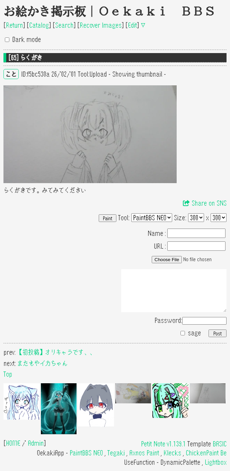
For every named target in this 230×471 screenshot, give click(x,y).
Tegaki (116, 452)
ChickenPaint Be (206, 452)
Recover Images (101, 25)
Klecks (172, 452)
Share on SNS (205, 203)
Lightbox (216, 462)
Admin (36, 443)
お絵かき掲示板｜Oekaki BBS (109, 11)
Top (7, 374)
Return (14, 25)
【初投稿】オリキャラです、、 (56, 352)
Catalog (39, 25)
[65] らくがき (25, 57)
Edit (132, 25)
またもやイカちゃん (43, 363)
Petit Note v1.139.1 (163, 443)
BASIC (220, 443)
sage (194, 332)
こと (11, 74)
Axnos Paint (144, 452)
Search (64, 25)
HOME (13, 443)
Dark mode (26, 39)
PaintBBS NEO (86, 452)
